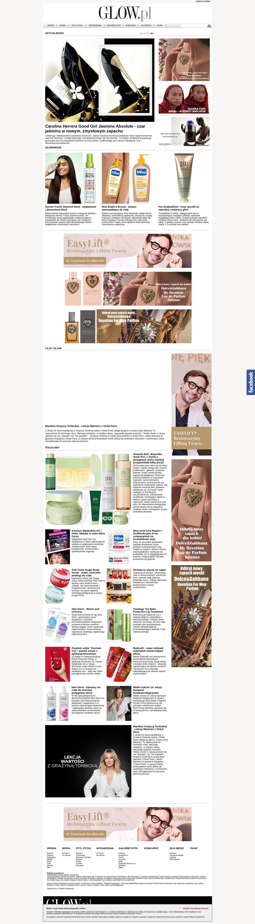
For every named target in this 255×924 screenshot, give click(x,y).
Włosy (49, 861)
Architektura (123, 855)
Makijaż (50, 859)
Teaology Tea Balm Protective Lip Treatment (148, 610)
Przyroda (122, 859)
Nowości (50, 853)
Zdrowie (50, 865)
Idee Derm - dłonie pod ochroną (85, 610)
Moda (62, 25)
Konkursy (131, 25)
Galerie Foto (114, 25)
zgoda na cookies (203, 1)
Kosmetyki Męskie (177, 855)
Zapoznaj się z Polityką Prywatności (60, 888)
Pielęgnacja (51, 857)
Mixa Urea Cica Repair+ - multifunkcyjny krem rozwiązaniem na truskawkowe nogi (148, 535)
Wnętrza (79, 859)
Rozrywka (79, 865)
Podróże (122, 853)
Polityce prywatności (197, 917)
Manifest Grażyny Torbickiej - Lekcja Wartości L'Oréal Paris (81, 426)
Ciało (49, 863)
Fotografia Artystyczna (127, 863)
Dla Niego (146, 25)
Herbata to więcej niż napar (149, 569)
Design (78, 861)
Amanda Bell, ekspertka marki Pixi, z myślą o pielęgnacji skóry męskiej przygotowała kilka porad (148, 458)
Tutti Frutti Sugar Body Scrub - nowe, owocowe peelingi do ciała (86, 572)
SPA (48, 868)
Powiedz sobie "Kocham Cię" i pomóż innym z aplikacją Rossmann (86, 651)
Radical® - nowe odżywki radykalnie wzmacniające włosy (148, 651)
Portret (121, 857)
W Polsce (65, 853)
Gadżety (173, 857)
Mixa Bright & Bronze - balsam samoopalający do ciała (119, 208)
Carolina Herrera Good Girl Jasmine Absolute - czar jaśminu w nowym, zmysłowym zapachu (95, 128)
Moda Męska (174, 859)
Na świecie (66, 855)
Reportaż (122, 865)
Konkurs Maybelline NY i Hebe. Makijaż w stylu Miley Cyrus (88, 533)
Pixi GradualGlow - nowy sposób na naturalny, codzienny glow (178, 208)
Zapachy (50, 855)
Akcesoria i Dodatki (83, 857)
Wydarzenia (95, 25)
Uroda (50, 25)
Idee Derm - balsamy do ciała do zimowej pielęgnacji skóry (86, 690)
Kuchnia (79, 863)
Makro (121, 868)
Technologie (80, 855)
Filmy (160, 25)
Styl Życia (77, 25)
